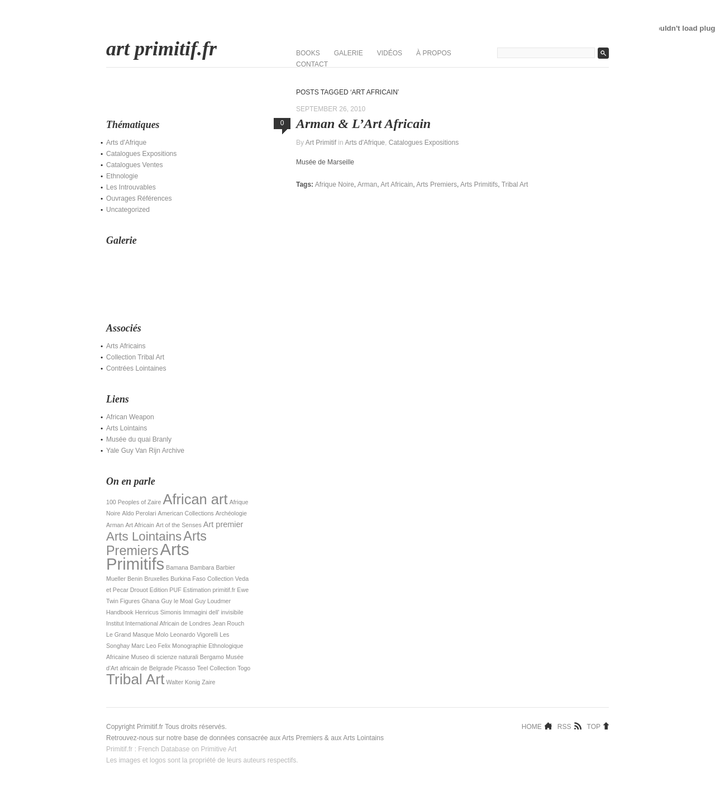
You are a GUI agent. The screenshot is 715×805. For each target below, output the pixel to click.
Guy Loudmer (212, 601)
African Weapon (130, 417)
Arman (114, 525)
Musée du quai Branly (138, 439)
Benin (134, 578)
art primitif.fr (161, 48)
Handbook (120, 612)
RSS (564, 726)
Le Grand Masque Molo (137, 634)
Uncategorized (128, 210)
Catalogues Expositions (141, 154)
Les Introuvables (131, 187)
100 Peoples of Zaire (133, 502)
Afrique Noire (334, 184)
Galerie (348, 53)
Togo (243, 668)
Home (532, 726)
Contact (312, 64)
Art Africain (139, 525)
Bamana (177, 567)
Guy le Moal (177, 601)
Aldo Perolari (139, 513)
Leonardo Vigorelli (194, 634)
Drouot (139, 589)
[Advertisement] (162, 278)
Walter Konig (183, 682)
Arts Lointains (126, 428)
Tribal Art (135, 679)
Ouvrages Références (139, 198)
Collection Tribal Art (135, 357)
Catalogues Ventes (134, 165)
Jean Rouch (228, 623)
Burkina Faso (188, 578)
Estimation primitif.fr (209, 589)
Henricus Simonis (158, 612)
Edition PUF (166, 589)
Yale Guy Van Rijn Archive (145, 450)
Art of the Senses (179, 525)
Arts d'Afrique (126, 142)
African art (195, 499)
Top (593, 726)
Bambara (202, 567)
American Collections (186, 513)
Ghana (150, 601)
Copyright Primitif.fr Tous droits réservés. (166, 727)
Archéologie (231, 513)
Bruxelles (156, 578)
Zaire (208, 682)
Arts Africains (126, 346)
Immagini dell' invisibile (213, 612)
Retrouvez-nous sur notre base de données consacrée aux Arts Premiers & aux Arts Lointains (245, 738)
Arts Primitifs (147, 556)
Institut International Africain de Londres (158, 623)
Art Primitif (321, 142)
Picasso (184, 668)
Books (308, 53)
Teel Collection (216, 668)
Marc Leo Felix (150, 645)
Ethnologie (122, 176)
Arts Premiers (156, 543)
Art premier (223, 524)
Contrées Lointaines (136, 368)
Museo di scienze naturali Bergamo (177, 657)
